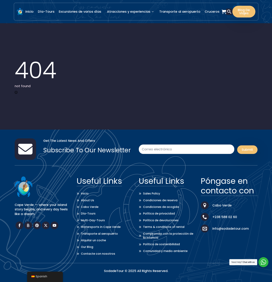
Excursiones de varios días (80, 11)
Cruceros (212, 11)
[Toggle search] (229, 12)
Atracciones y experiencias (128, 11)
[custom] (28, 225)
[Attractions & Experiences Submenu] (153, 11)
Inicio (29, 11)
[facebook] (19, 225)
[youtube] (54, 225)
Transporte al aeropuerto (179, 11)
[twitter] (46, 225)
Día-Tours (46, 11)
